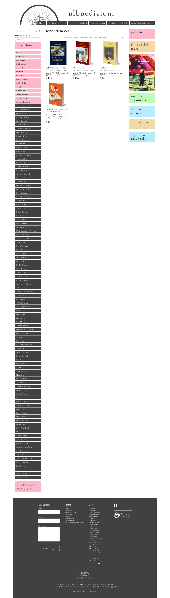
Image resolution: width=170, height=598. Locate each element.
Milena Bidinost (21, 136)
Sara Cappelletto (22, 178)
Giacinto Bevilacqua (23, 132)
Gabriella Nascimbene (24, 345)
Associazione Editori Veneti (142, 23)
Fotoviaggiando (22, 60)
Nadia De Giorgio (22, 235)
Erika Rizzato (21, 409)
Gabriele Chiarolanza (23, 197)
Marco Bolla (20, 144)
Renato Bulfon (21, 159)
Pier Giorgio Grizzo (23, 307)
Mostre (73, 23)
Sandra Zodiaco (21, 474)
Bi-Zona (19, 53)
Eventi (63, 23)
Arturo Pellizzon (22, 367)
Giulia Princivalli (22, 390)
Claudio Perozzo (22, 371)
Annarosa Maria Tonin (24, 447)
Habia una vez (21, 64)
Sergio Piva (20, 382)
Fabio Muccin (21, 341)
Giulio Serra (20, 424)
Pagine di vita (21, 83)
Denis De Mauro (22, 246)
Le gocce (19, 75)
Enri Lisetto (20, 318)
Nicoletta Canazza (22, 170)
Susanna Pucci (21, 398)
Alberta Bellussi (22, 125)
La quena (19, 72)
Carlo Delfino (21, 254)
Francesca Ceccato (23, 189)
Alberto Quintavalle (23, 405)
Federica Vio (20, 466)
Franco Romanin (22, 413)
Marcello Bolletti (22, 148)
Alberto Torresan (22, 451)
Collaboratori (69, 521)
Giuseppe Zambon (22, 470)
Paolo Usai (20, 455)
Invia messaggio (49, 548)
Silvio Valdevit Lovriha (24, 458)
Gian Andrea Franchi (23, 284)
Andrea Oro (20, 348)
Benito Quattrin (22, 402)
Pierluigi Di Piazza (22, 257)
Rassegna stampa (98, 23)
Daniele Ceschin (22, 193)
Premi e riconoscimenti (118, 23)
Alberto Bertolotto (23, 128)
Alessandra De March (24, 238)
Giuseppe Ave (21, 113)
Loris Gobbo (20, 299)
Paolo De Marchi (22, 242)
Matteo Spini (20, 432)
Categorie (68, 511)
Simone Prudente (22, 394)
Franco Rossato (22, 420)
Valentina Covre (22, 216)
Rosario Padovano (22, 352)
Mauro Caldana (21, 163)
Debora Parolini (22, 356)
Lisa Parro (20, 360)
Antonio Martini (22, 326)
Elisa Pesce (20, 375)
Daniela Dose (21, 261)
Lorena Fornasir (22, 280)
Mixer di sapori (21, 79)
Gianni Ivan (20, 314)
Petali (18, 87)
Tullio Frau (20, 288)
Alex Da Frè (20, 220)
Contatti (83, 23)
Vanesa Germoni (22, 295)
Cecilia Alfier (20, 106)
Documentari (69, 519)
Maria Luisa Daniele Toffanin (26, 231)
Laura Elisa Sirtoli (22, 428)
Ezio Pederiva (21, 364)
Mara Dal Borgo (22, 223)
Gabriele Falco (21, 269)
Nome (40, 509)
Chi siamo (52, 23)
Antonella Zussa (22, 477)
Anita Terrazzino (22, 439)
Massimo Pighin (22, 379)
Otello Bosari (21, 151)
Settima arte (21, 91)
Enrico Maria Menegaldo (25, 330)
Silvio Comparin (21, 208)
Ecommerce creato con (85, 591)
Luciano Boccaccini (23, 140)
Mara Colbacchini (22, 204)
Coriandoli (20, 56)
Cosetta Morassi (22, 337)
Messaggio (42, 526)
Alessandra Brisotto (23, 155)
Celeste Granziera (22, 303)
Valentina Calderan (23, 166)
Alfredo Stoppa (21, 436)
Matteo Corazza (22, 212)
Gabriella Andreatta (23, 110)
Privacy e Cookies (71, 513)
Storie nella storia (23, 102)
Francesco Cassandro (24, 185)
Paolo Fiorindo (21, 276)
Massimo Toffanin (22, 443)
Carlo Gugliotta (21, 310)
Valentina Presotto (23, 386)
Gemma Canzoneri (23, 174)
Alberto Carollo (21, 182)
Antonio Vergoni (22, 462)
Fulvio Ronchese (22, 417)
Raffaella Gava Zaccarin (24, 292)
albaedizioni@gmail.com (110, 587)
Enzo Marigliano (22, 322)
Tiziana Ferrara (21, 273)
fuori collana (21, 68)
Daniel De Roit (21, 250)
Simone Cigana (21, 200)
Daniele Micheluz (22, 333)
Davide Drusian (22, 265)
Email (40, 517)
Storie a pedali (21, 98)
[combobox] (111, 37)
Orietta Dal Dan (22, 227)
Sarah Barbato (21, 121)
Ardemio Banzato (22, 117)
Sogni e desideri (22, 94)
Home (41, 23)
